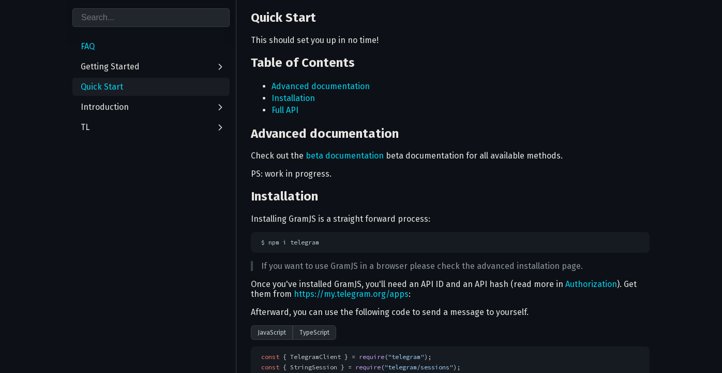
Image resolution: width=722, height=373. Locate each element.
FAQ (88, 46)
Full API (285, 110)
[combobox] (151, 17)
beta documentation (345, 156)
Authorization (591, 284)
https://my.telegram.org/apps (351, 294)
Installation (293, 98)
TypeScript (314, 332)
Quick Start (102, 87)
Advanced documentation (321, 86)
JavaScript (272, 332)
